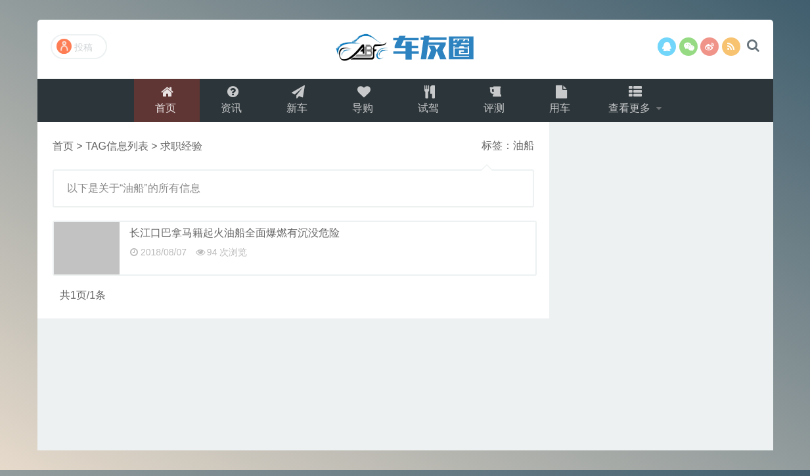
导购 (362, 103)
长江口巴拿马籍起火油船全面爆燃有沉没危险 (234, 238)
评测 (494, 103)
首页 (165, 103)
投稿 (74, 46)
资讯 (231, 103)
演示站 (405, 49)
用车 (559, 103)
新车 (296, 103)
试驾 (428, 103)
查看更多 (631, 103)
